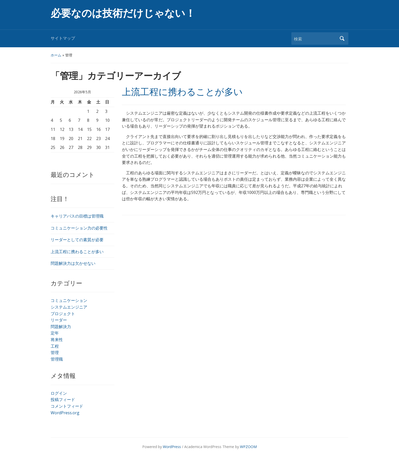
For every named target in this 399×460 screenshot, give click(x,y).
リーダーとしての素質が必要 (77, 239)
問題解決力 (61, 326)
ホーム (56, 55)
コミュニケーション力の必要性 (79, 228)
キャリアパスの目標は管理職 (77, 216)
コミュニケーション (69, 300)
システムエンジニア (69, 307)
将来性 (57, 339)
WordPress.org (65, 413)
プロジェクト (63, 313)
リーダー (59, 320)
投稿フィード (63, 399)
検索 (342, 38)
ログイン (59, 393)
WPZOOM (248, 446)
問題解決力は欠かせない (73, 263)
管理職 (57, 359)
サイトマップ (63, 38)
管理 (55, 352)
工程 (55, 346)
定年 (55, 333)
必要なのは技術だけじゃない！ (123, 13)
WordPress (172, 446)
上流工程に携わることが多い (77, 251)
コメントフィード (67, 406)
